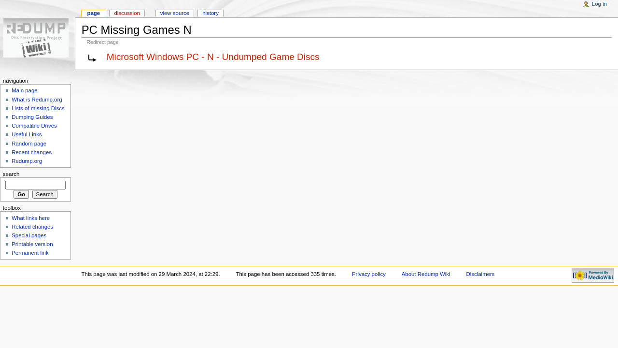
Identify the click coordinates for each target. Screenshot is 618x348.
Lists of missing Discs (38, 108)
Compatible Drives (34, 126)
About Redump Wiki (426, 274)
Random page (29, 143)
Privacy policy (369, 274)
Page (93, 13)
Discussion (127, 13)
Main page (25, 90)
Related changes (32, 227)
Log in (599, 4)
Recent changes (32, 152)
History (210, 13)
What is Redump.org (37, 99)
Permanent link (30, 253)
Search (11, 174)
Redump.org (27, 161)
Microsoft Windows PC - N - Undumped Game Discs (213, 57)
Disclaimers (480, 274)
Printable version (32, 244)
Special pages (29, 235)
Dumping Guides (32, 117)
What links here (31, 218)
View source (174, 13)
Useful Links (27, 134)
